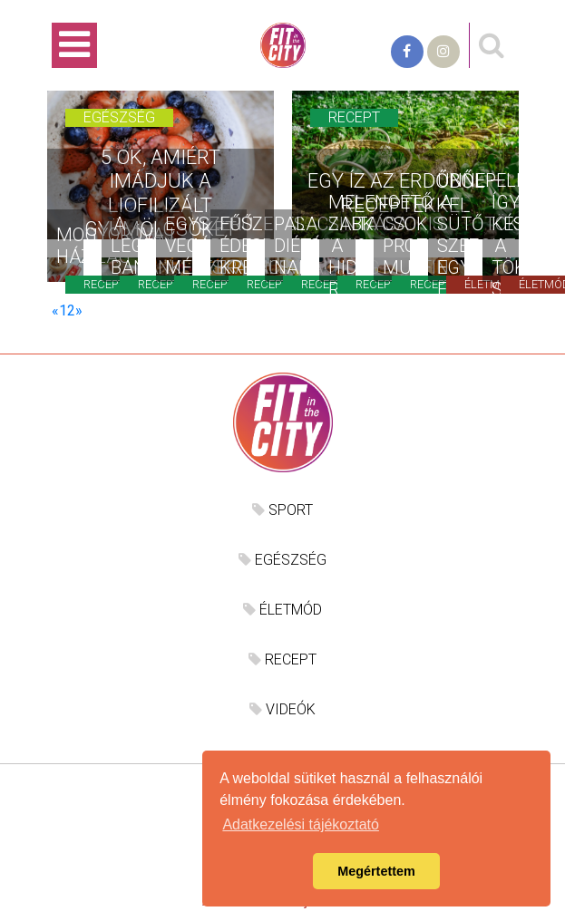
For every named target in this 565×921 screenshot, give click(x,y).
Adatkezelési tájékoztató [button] (300, 824)
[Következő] (79, 310)
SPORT (282, 510)
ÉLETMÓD (282, 609)
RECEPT (282, 659)
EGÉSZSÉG (282, 559)
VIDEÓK (282, 709)
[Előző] (55, 310)
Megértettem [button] (376, 871)
